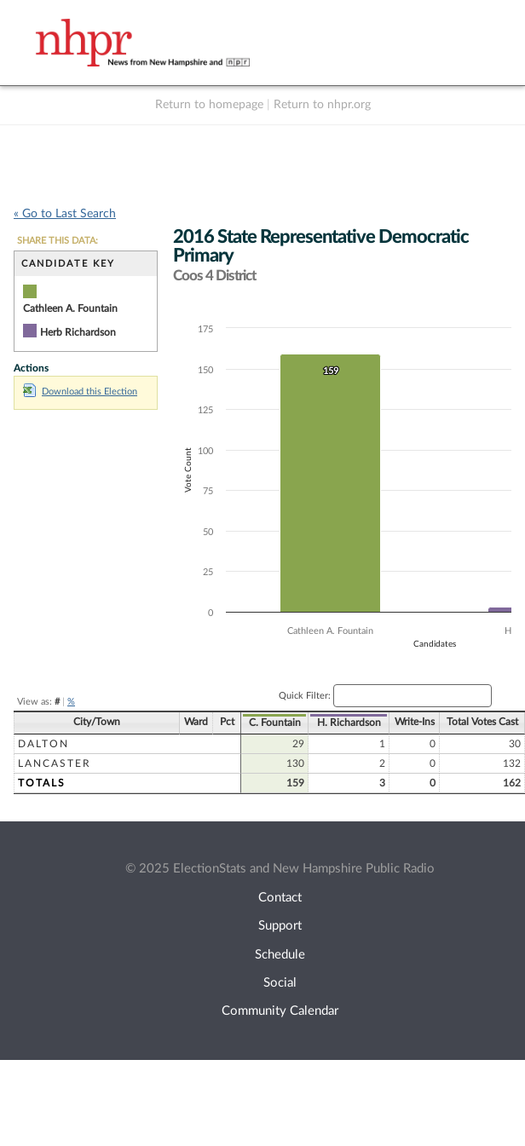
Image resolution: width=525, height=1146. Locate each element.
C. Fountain (417, 722)
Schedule (280, 954)
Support (280, 925)
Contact (280, 897)
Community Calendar (280, 1011)
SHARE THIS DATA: (57, 240)
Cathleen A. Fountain (70, 308)
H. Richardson (486, 722)
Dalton (202, 744)
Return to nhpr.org (322, 105)
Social (280, 982)
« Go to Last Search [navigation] (65, 214)
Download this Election (80, 391)
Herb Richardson (78, 332)
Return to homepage (209, 105)
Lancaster (214, 763)
